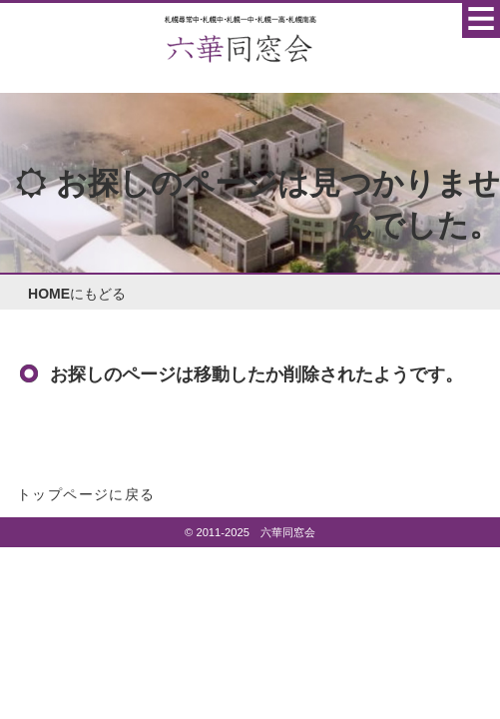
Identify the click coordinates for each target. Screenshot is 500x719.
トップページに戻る (86, 494)
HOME (49, 294)
